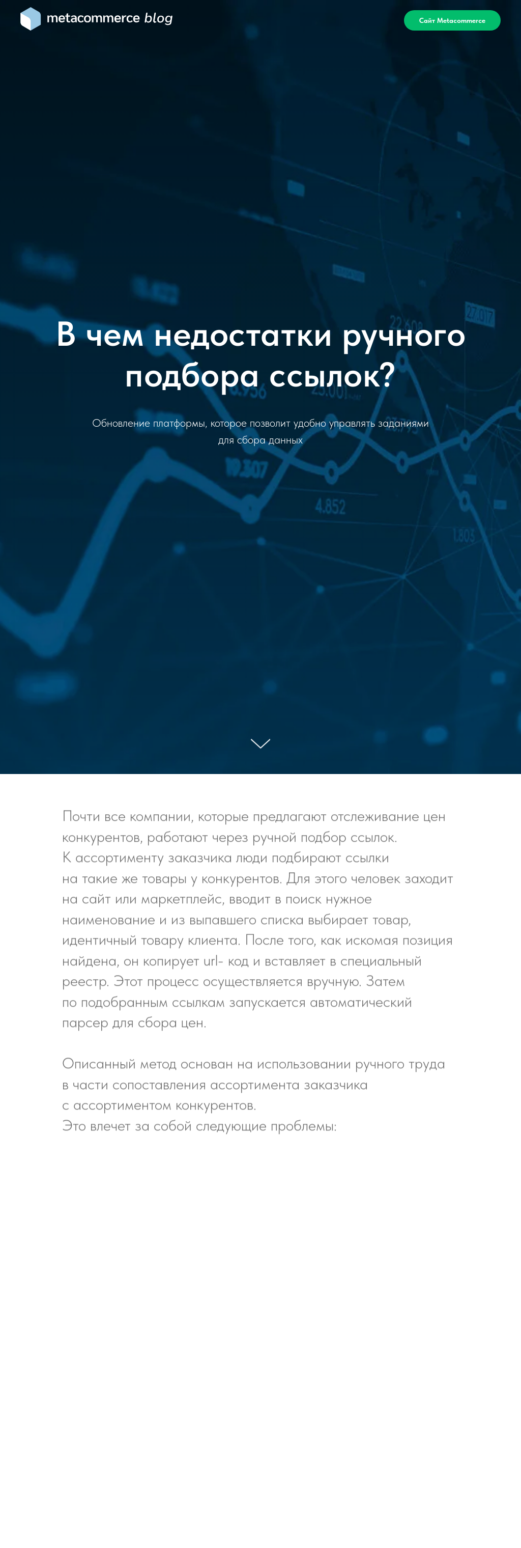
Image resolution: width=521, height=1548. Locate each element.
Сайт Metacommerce (452, 20)
